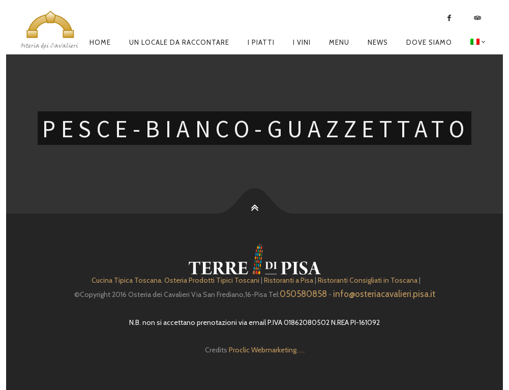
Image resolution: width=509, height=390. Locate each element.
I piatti (261, 42)
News (378, 42)
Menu (339, 42)
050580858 (303, 294)
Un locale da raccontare (179, 42)
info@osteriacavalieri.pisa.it (384, 294)
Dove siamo (429, 42)
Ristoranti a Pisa (288, 280)
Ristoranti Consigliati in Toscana (367, 280)
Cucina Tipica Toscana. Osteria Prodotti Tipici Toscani (175, 280)
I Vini (302, 42)
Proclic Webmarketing (262, 349)
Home (100, 42)
